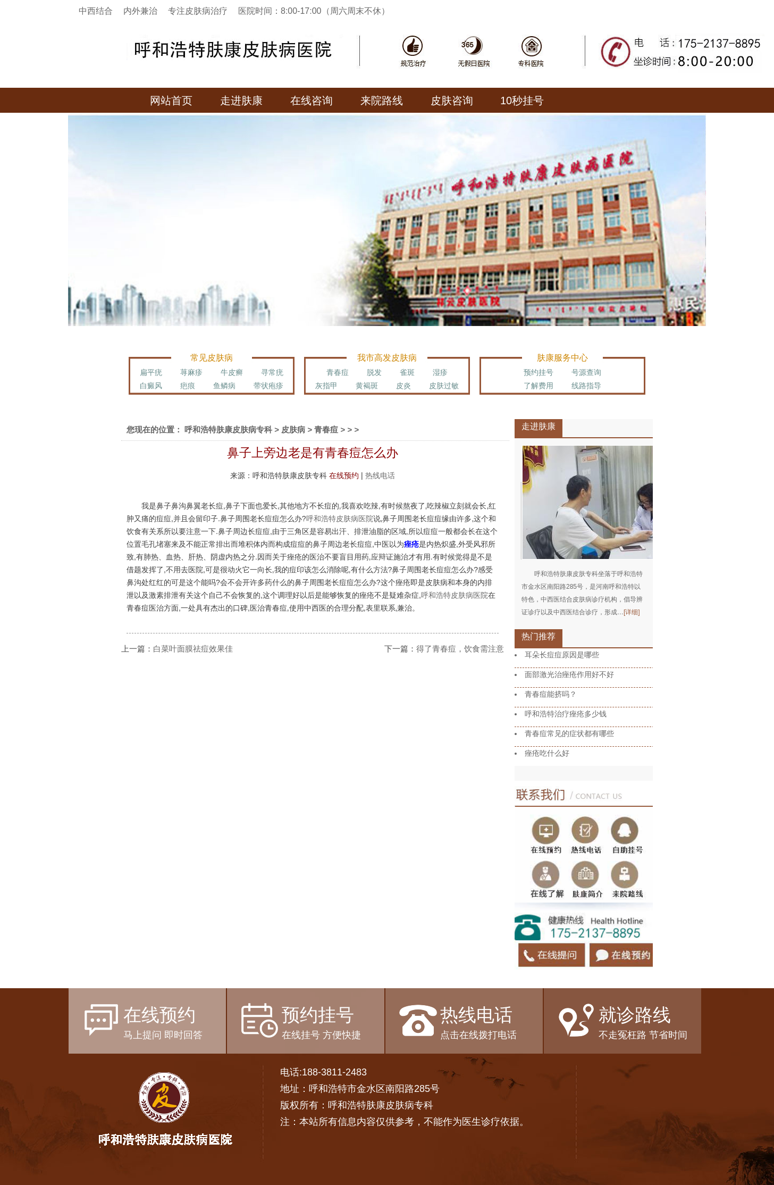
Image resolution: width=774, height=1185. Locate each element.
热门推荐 (538, 636)
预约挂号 (538, 372)
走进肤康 (241, 100)
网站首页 (171, 100)
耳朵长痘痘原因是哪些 (562, 654)
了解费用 (538, 385)
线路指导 (586, 385)
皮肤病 (293, 429)
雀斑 (407, 372)
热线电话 (380, 475)
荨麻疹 (191, 372)
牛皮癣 (232, 372)
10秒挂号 (522, 100)
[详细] (632, 612)
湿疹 (440, 372)
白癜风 (151, 385)
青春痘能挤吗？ (551, 694)
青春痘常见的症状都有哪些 (569, 733)
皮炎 (403, 385)
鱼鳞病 (224, 385)
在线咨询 (311, 100)
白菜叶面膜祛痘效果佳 (193, 648)
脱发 (374, 372)
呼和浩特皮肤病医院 (339, 518)
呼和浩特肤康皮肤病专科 (228, 429)
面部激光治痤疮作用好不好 (569, 674)
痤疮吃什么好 (547, 753)
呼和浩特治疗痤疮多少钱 (566, 714)
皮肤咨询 (452, 100)
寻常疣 (272, 372)
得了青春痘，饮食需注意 (460, 648)
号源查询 (586, 372)
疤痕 (187, 385)
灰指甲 (326, 385)
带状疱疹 (268, 385)
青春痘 (337, 372)
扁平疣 (151, 372)
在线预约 (344, 475)
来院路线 (381, 100)
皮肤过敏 (444, 385)
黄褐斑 (367, 385)
